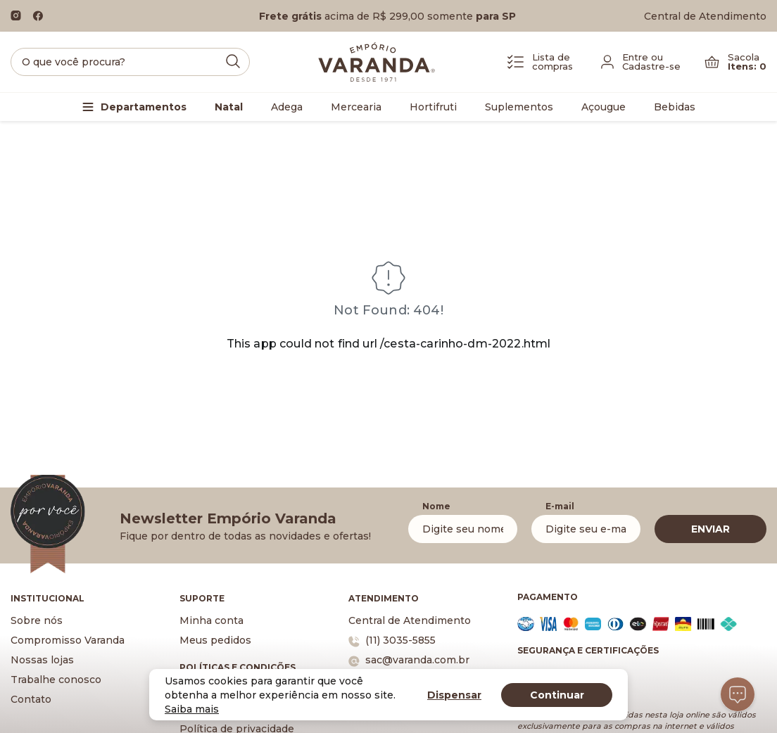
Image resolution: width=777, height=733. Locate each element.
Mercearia (356, 107)
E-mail (559, 506)
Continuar (557, 695)
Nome (436, 506)
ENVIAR (710, 529)
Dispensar (454, 695)
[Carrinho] (735, 62)
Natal (229, 107)
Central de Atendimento (705, 16)
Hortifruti (433, 107)
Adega (287, 107)
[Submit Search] (233, 61)
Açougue (603, 107)
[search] (130, 62)
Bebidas (674, 107)
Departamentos (144, 107)
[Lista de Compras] (540, 62)
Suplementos (519, 107)
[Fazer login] (641, 62)
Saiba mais (192, 709)
